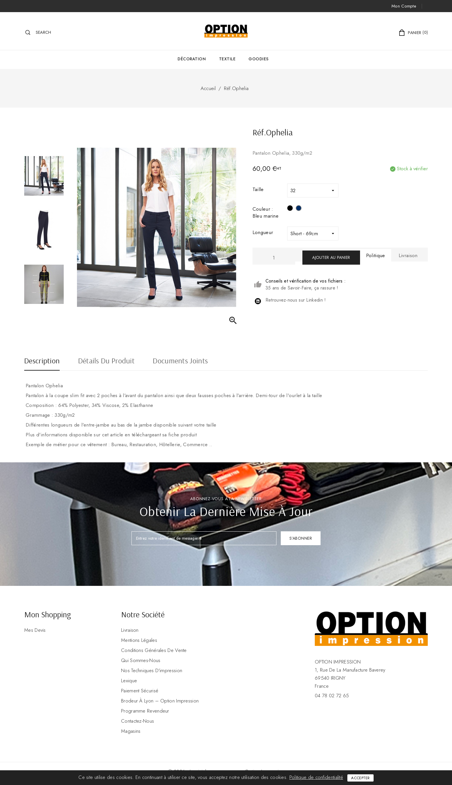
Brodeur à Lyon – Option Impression (160, 700)
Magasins (130, 731)
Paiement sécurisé (139, 690)
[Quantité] (274, 258)
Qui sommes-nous (141, 660)
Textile (227, 59)
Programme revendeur (145, 710)
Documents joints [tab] (180, 361)
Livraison (130, 630)
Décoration (192, 59)
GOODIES (258, 59)
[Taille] (312, 190)
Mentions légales (139, 640)
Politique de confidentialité (316, 777)
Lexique (129, 680)
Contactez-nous (137, 720)
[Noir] (290, 209)
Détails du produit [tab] (106, 361)
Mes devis (35, 630)
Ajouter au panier (331, 257)
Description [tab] (42, 361)
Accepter (360, 778)
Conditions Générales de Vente (154, 650)
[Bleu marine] (299, 209)
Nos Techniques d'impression (151, 670)
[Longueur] (312, 233)
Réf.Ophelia (236, 88)
